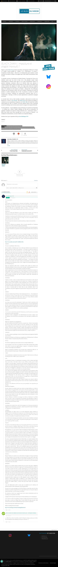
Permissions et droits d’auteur (44, 562)
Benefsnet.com (44, 536)
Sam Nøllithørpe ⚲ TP (23, 116)
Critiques (4, 21)
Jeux (52, 21)
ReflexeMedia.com (45, 538)
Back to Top (54, 529)
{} (21, 187)
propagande (8, 129)
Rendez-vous (32, 21)
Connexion (36, 180)
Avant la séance (24, 21)
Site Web (8, 145)
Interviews (11, 21)
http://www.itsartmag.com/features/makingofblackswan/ (15, 507)
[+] (23, 187)
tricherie (18, 129)
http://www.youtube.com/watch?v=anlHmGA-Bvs (14, 241)
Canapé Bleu (39, 21)
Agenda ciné (47, 21)
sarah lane (13, 129)
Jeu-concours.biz (44, 537)
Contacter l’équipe (53, 562)
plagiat (3, 129)
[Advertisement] (48, 549)
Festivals (17, 21)
